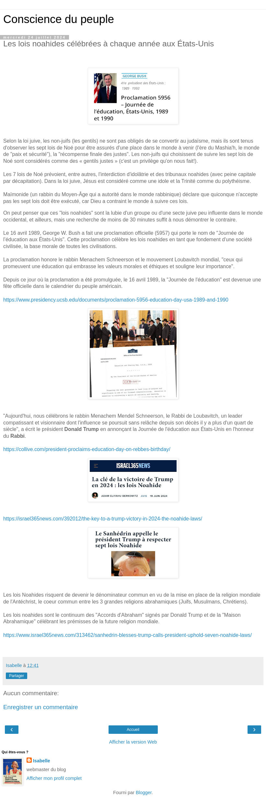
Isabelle (41, 760)
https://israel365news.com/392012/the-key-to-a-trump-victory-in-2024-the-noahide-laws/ (102, 518)
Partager (16, 676)
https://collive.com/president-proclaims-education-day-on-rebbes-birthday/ (86, 449)
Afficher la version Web (133, 742)
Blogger (144, 792)
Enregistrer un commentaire (40, 707)
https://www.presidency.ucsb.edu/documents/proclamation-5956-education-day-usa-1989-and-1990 (115, 300)
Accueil (133, 729)
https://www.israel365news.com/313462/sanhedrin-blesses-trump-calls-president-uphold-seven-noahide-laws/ (127, 635)
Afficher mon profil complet (54, 778)
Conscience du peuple (58, 19)
